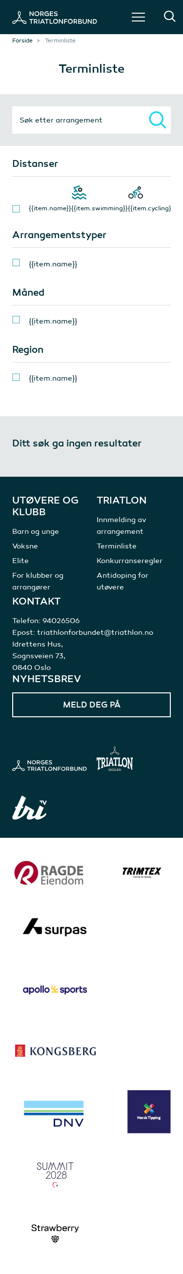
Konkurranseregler (130, 560)
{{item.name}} (50, 208)
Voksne (25, 546)
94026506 (61, 620)
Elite (20, 560)
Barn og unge (35, 531)
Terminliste (117, 546)
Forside (22, 40)
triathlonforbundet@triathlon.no (95, 632)
